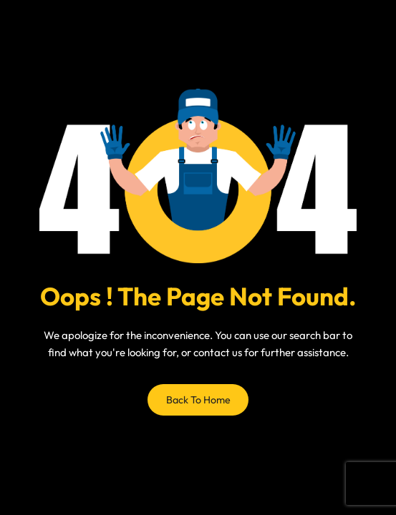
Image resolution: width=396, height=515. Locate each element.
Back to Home (198, 399)
